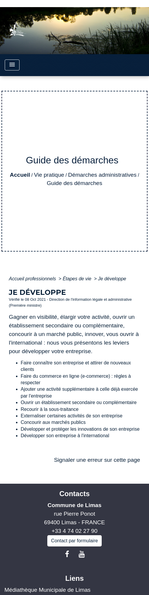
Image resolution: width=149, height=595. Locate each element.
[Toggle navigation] (12, 65)
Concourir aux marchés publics (53, 422)
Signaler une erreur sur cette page (97, 460)
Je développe (112, 278)
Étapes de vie (78, 278)
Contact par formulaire (74, 540)
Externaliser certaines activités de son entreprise (71, 415)
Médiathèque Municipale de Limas (47, 590)
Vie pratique (49, 175)
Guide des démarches (74, 183)
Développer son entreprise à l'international (65, 435)
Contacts (74, 494)
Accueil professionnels (33, 278)
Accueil (20, 175)
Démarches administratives (102, 175)
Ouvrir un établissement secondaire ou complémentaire (79, 402)
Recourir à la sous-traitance (50, 409)
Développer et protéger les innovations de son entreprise (80, 429)
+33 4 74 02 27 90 (74, 531)
